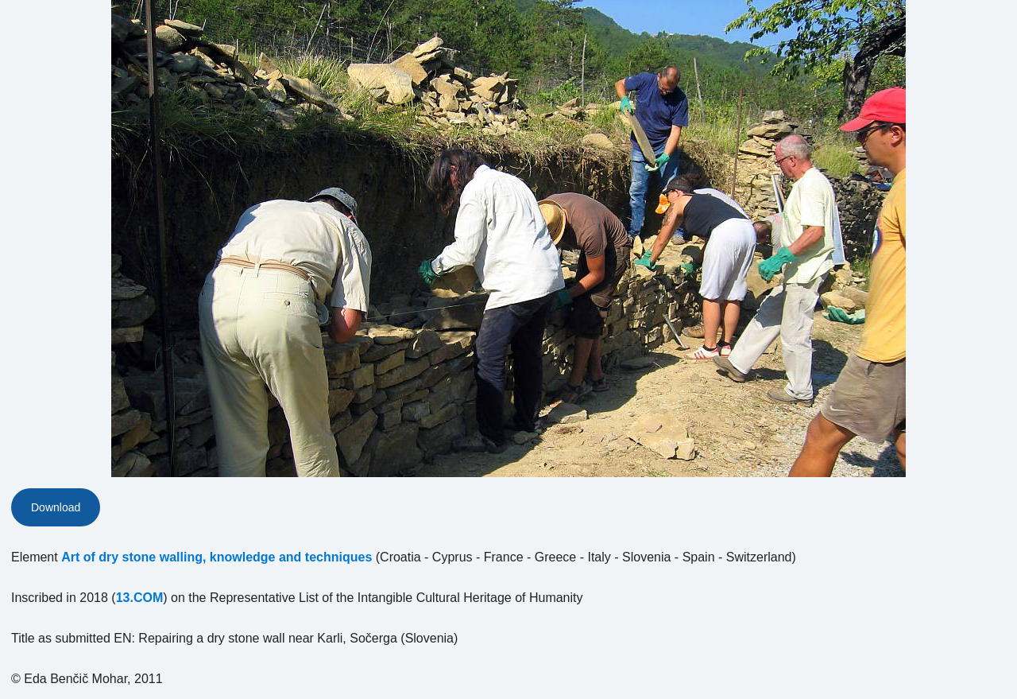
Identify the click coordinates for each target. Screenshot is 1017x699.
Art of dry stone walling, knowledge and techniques (216, 557)
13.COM (140, 597)
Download (55, 507)
